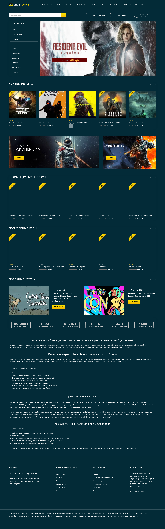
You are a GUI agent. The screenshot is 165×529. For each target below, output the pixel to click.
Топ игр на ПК (82, 5)
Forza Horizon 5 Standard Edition (141, 215)
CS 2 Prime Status (45, 123)
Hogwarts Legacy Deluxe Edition (140, 123)
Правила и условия (100, 481)
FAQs (103, 5)
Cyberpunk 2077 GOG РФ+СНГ (80, 123)
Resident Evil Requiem (77, 267)
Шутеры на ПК (114, 145)
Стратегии (16, 58)
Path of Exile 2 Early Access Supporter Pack (79, 216)
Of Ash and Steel (135, 267)
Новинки (15, 39)
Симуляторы (16, 53)
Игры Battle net (64, 5)
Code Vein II (103, 267)
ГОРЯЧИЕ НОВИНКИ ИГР (27, 148)
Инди (14, 44)
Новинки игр (60, 474)
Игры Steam (47, 5)
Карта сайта (60, 491)
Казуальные (16, 67)
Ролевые (15, 48)
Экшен (14, 29)
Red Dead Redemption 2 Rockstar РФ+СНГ (21, 216)
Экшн (58, 481)
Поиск (63, 15)
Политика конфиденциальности (104, 477)
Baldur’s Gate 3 (104, 215)
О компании (97, 491)
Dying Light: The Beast (17, 123)
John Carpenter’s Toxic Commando (51, 267)
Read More (71, 126)
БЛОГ (94, 5)
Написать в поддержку (133, 5)
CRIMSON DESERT (16, 267)
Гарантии (96, 487)
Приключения (17, 34)
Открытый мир (61, 487)
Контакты (114, 5)
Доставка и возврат (100, 484)
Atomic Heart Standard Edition (50, 215)
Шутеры (15, 63)
